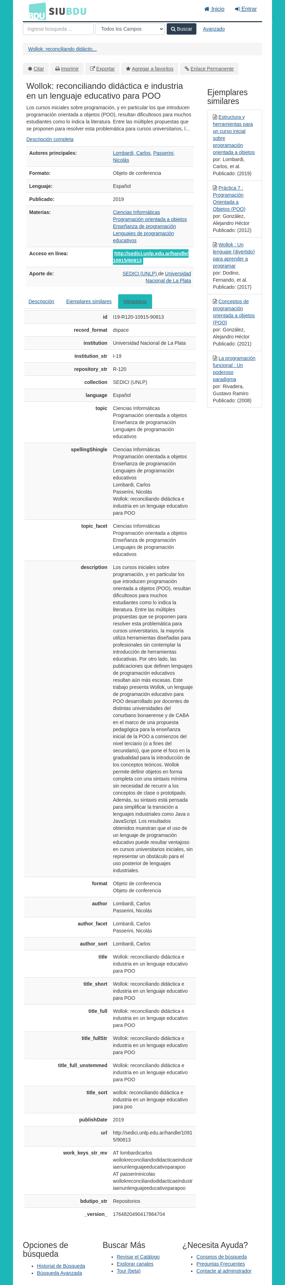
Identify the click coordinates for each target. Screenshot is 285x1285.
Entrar (246, 9)
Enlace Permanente (212, 69)
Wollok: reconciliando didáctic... (62, 49)
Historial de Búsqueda (61, 1266)
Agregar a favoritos (152, 69)
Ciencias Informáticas (136, 212)
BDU (35, 11)
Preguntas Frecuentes (220, 1264)
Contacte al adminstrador (223, 1271)
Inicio (214, 9)
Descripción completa (50, 139)
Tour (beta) (129, 1271)
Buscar (181, 29)
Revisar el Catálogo (138, 1257)
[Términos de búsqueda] (58, 29)
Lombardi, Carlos (132, 153)
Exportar (105, 69)
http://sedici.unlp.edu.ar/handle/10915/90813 (151, 257)
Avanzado (214, 29)
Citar (39, 69)
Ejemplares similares (89, 301)
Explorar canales (135, 1264)
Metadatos (135, 301)
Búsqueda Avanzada (59, 1273)
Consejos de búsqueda (221, 1257)
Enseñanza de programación (144, 226)
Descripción (41, 301)
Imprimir (70, 69)
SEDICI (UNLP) (140, 273)
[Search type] (130, 29)
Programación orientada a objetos (150, 219)
